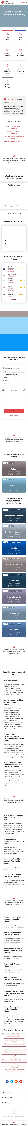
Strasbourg (11, 269)
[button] (5, 240)
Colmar (11, 267)
